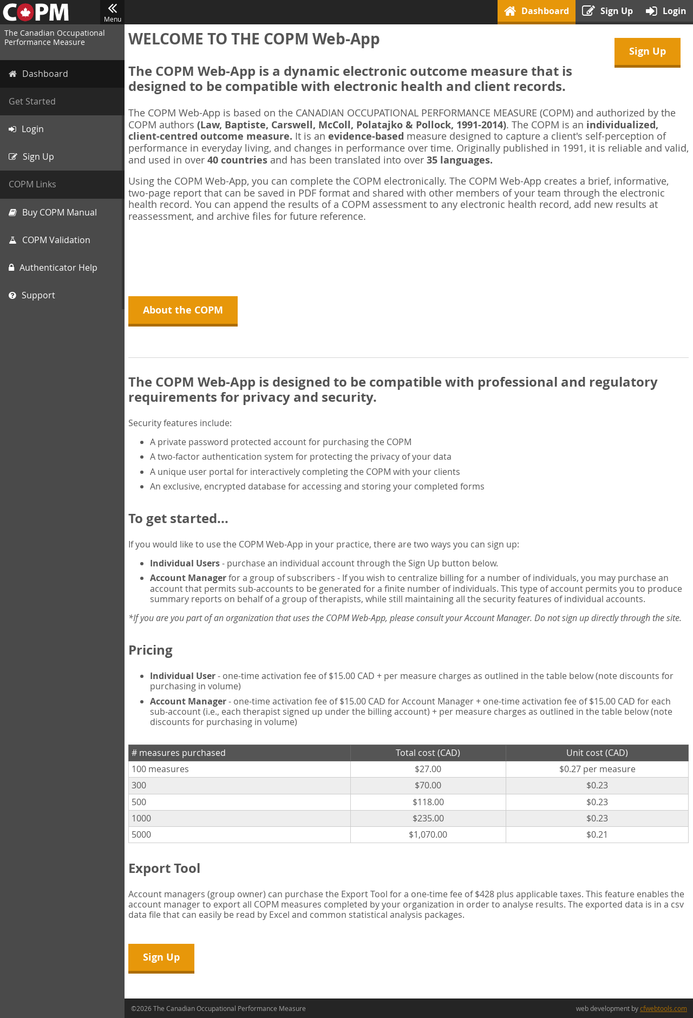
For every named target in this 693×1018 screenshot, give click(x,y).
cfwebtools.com (663, 1008)
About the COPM (185, 310)
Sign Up (647, 51)
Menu (112, 12)
